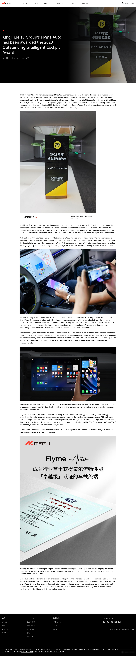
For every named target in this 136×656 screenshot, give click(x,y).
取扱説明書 (31, 629)
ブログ (55, 629)
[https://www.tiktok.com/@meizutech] (108, 622)
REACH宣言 (31, 626)
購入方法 (30, 636)
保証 (28, 633)
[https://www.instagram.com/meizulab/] (112, 622)
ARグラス (5, 629)
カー (3, 626)
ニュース (56, 626)
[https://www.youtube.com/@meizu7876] (119, 622)
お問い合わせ (57, 622)
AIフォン (5, 622)
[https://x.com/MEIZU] (116, 622)
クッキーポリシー (27, 651)
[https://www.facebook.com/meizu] (104, 622)
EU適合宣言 (31, 622)
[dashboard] (7, 3)
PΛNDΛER (5, 633)
